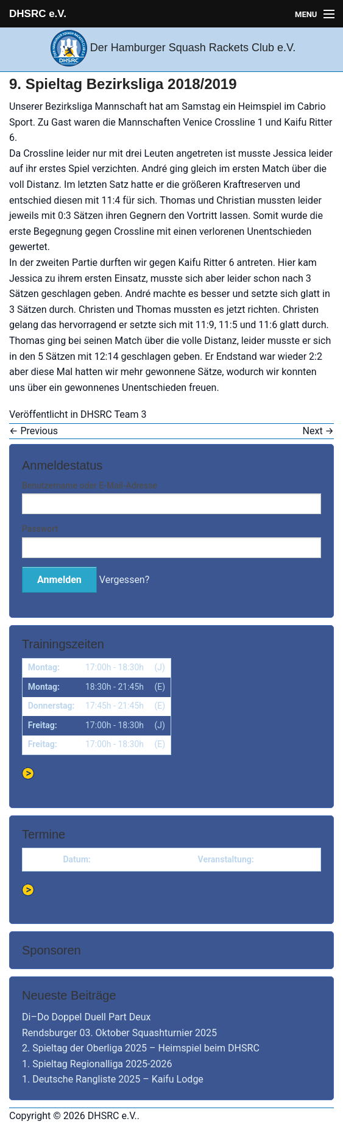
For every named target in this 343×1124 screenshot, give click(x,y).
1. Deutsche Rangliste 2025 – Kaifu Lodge (112, 1079)
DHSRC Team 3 (113, 414)
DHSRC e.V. (37, 14)
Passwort (40, 529)
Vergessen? (124, 579)
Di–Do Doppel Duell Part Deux (86, 1017)
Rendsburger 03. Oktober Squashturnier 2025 (119, 1033)
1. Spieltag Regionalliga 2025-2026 (97, 1064)
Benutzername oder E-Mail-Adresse (89, 485)
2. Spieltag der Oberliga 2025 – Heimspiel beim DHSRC (141, 1048)
